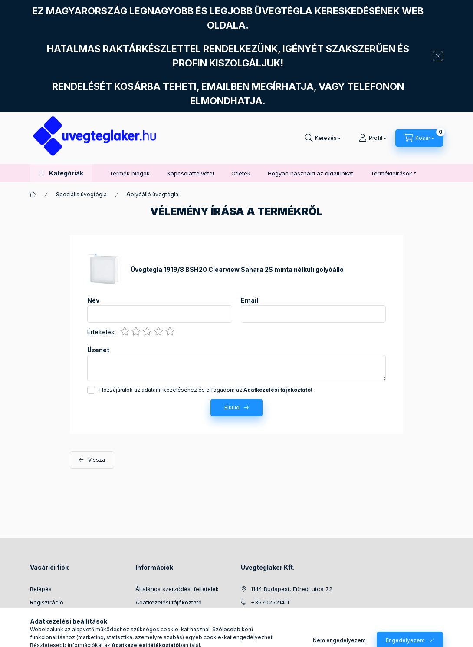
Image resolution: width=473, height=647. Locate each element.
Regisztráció (46, 602)
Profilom (41, 615)
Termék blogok (129, 173)
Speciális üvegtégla (81, 194)
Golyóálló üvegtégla (152, 194)
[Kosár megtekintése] (419, 138)
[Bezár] (438, 56)
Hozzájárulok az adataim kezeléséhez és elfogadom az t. (206, 389)
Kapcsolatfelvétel (190, 173)
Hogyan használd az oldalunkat (310, 173)
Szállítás (146, 628)
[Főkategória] (33, 194)
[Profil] (372, 138)
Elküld (232, 407)
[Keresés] (323, 138)
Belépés (41, 588)
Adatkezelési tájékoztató (168, 602)
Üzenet (98, 350)
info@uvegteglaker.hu (280, 615)
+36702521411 (270, 602)
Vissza (96, 459)
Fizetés (144, 615)
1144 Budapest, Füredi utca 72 (291, 588)
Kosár (37, 628)
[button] (61, 173)
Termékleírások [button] (391, 173)
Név (93, 300)
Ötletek (240, 173)
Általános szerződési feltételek (177, 588)
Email (249, 300)
